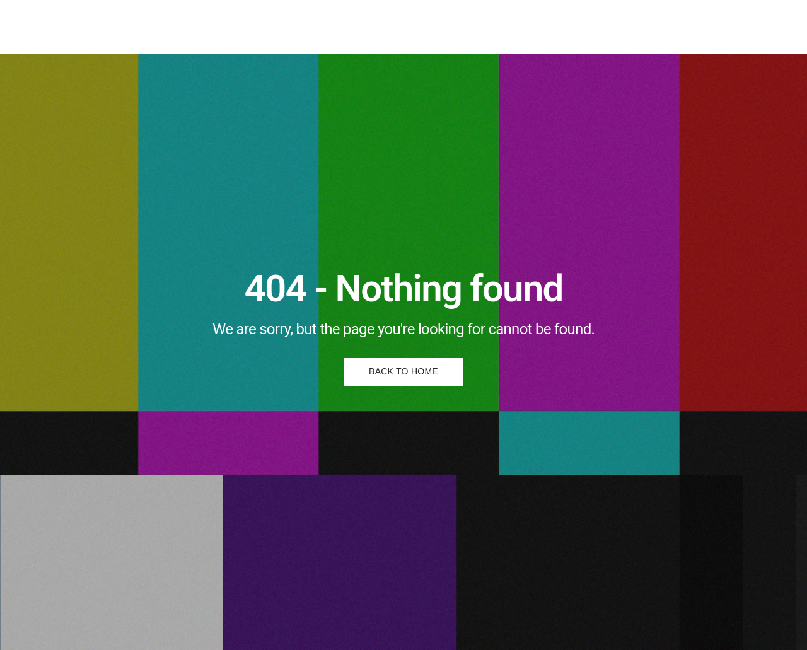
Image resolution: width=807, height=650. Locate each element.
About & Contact (445, 26)
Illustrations (307, 26)
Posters (370, 26)
